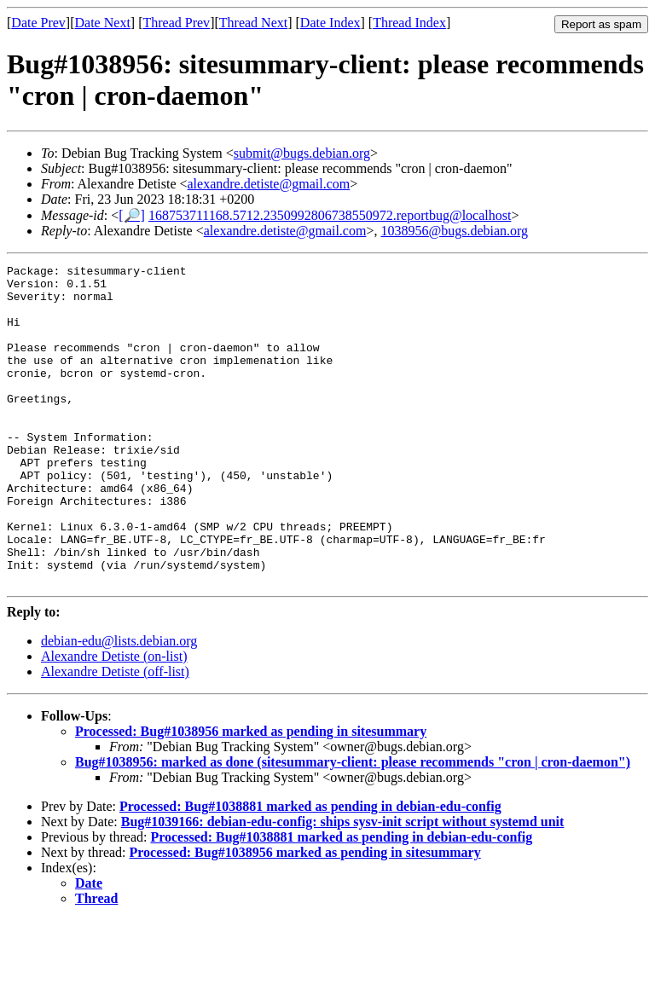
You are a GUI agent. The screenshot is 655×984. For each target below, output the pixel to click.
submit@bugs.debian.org (302, 153)
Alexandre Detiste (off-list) (115, 735)
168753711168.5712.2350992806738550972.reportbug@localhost (330, 215)
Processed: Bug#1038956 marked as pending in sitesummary (250, 795)
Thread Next (253, 22)
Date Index (330, 22)
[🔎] (132, 215)
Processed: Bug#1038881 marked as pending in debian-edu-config (310, 870)
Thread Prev (176, 22)
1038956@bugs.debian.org (454, 230)
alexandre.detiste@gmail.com (269, 184)
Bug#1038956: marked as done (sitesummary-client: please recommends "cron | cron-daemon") (352, 826)
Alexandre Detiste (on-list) (114, 720)
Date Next (102, 22)
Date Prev (38, 22)
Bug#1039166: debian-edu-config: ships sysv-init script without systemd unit (343, 885)
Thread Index (409, 22)
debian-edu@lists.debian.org (119, 704)
